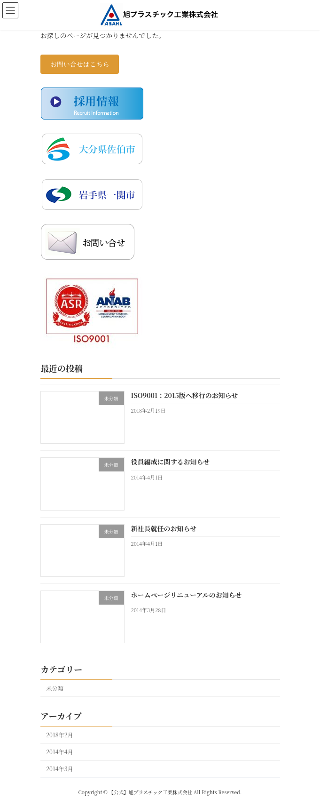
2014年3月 (59, 769)
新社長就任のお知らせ (163, 528)
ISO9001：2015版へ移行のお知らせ (184, 395)
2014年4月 (59, 752)
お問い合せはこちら (79, 64)
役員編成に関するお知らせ (170, 461)
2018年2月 (59, 735)
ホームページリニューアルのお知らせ (186, 594)
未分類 (54, 688)
